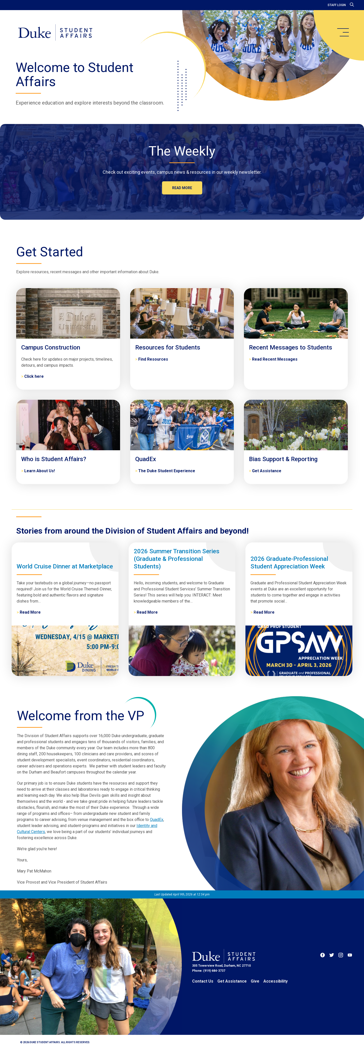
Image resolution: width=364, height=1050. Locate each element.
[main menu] (343, 32)
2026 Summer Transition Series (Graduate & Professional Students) (176, 559)
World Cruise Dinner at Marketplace (65, 566)
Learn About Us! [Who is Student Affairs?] (39, 470)
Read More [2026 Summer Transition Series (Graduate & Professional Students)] (147, 612)
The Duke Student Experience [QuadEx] (166, 470)
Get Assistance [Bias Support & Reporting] (266, 470)
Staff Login (337, 5)
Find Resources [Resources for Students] (153, 359)
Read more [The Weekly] (182, 188)
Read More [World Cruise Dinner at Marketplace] (30, 612)
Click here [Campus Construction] (34, 376)
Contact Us (202, 981)
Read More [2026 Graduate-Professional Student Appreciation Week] (264, 612)
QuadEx (156, 819)
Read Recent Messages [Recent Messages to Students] (275, 359)
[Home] (55, 32)
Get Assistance (232, 981)
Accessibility (275, 981)
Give (255, 981)
